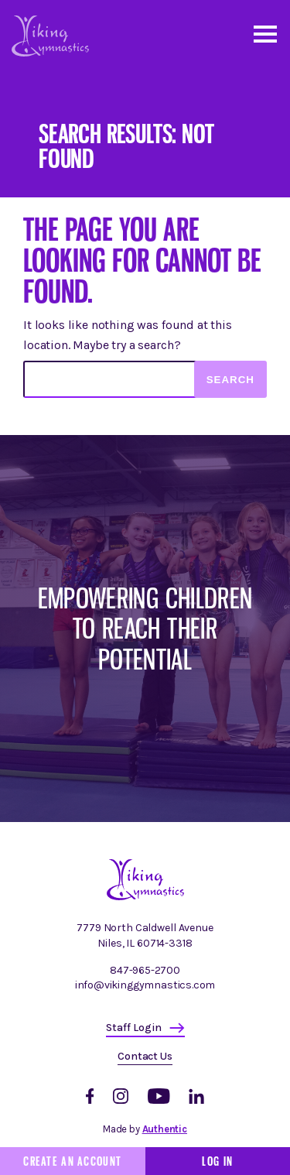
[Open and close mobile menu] (264, 32)
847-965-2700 (145, 970)
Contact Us (145, 1056)
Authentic (164, 1129)
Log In (217, 1161)
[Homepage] (145, 896)
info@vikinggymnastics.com (145, 985)
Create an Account (72, 1161)
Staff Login (134, 1027)
